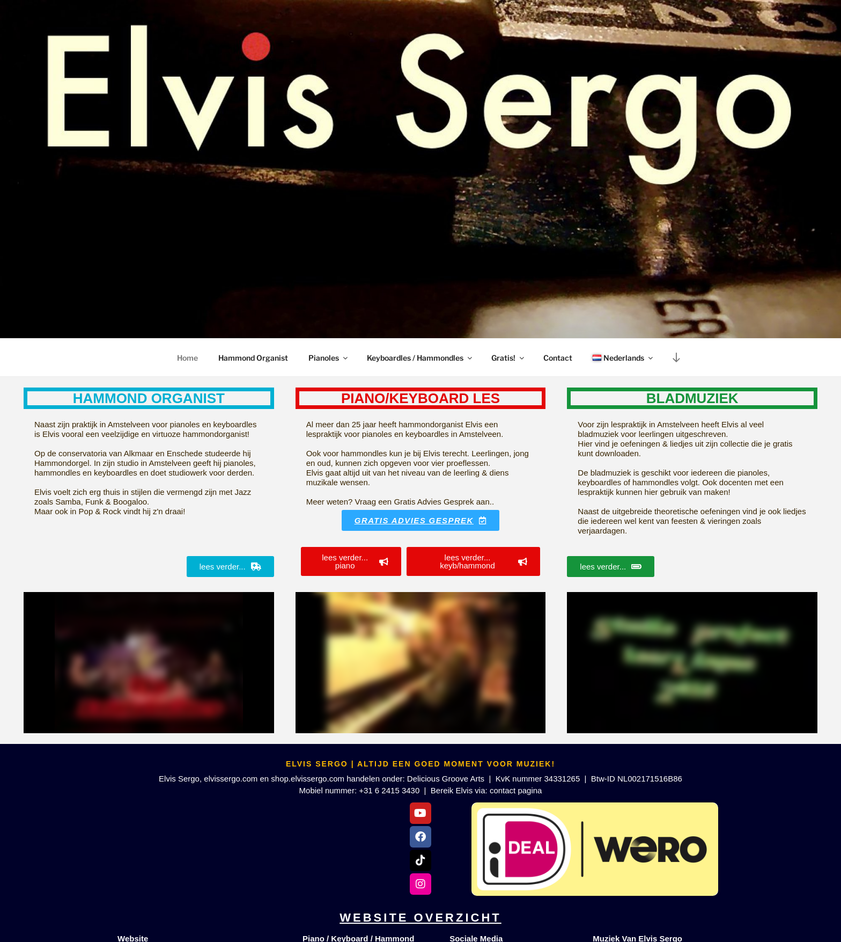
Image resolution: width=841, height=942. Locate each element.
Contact (557, 357)
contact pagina (516, 790)
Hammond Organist (253, 357)
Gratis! (508, 357)
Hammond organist (149, 398)
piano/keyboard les (420, 398)
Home (187, 357)
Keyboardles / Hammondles (420, 357)
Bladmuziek (692, 398)
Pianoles (328, 357)
